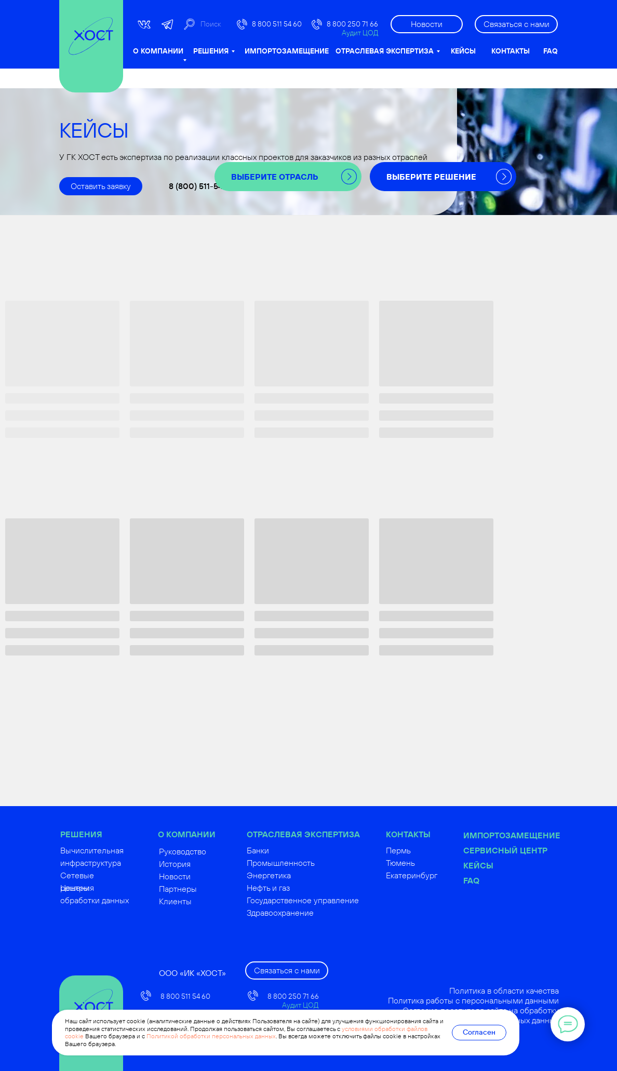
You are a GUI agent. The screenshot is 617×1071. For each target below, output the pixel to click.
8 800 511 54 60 (277, 24)
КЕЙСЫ (463, 51)
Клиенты (199, 901)
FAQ (550, 51)
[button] (516, 24)
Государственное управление (327, 900)
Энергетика (293, 875)
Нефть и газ (292, 887)
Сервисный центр (530, 850)
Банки (282, 850)
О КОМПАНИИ (158, 51)
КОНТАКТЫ (510, 51)
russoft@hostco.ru (193, 1056)
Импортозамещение (536, 835)
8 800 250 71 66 (352, 24)
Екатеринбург (436, 875)
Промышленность (305, 863)
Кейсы (503, 865)
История (199, 864)
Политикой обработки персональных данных (211, 1036)
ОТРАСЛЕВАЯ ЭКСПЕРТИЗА (385, 51)
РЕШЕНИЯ (211, 51)
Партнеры (202, 888)
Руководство (207, 851)
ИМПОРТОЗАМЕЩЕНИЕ (287, 51)
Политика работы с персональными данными (497, 1000)
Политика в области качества (528, 990)
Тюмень (424, 863)
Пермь (422, 850)
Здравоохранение (304, 912)
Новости (199, 876)
